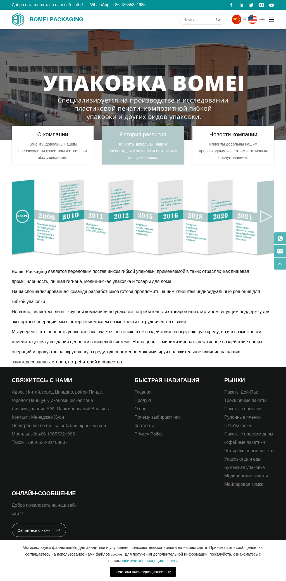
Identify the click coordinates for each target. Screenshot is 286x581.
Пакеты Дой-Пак (241, 398)
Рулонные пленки (242, 423)
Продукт (142, 406)
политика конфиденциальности (149, 561)
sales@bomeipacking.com (81, 431)
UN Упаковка (237, 431)
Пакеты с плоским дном (248, 440)
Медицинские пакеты (246, 482)
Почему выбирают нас (157, 423)
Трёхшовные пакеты (245, 406)
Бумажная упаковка (244, 473)
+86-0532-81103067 (47, 448)
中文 (235, 19)
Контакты (144, 431)
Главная (142, 398)
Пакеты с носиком (242, 415)
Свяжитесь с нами (36, 539)
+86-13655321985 (56, 440)
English (258, 19)
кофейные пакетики (244, 448)
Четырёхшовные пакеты (249, 456)
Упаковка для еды (242, 465)
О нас (140, 415)
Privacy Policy (148, 440)
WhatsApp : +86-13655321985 (118, 5)
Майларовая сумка (243, 490)
